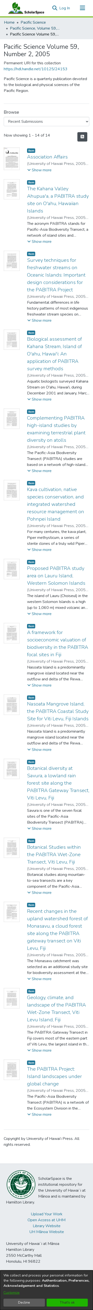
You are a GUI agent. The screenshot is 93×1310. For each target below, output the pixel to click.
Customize (11, 1292)
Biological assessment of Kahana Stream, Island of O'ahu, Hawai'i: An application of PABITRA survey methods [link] (54, 354)
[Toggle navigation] (82, 8)
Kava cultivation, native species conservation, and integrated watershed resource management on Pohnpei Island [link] (55, 504)
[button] (55, 8)
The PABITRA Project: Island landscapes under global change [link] (54, 1076)
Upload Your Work (46, 1214)
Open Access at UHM (46, 1220)
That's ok (67, 1302)
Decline (24, 1302)
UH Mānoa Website (46, 1232)
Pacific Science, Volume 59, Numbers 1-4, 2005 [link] (35, 28)
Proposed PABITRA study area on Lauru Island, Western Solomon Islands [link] (56, 575)
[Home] (25, 8)
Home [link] (9, 22)
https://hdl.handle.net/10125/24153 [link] (35, 69)
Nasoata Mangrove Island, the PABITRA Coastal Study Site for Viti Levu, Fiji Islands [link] (58, 711)
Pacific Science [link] (33, 22)
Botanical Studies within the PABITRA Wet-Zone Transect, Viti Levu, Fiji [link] (54, 854)
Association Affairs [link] (47, 157)
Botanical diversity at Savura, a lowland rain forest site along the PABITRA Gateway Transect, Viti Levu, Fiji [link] (58, 783)
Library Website (47, 1226)
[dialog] (46, 1290)
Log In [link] (64, 8)
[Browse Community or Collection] (46, 121)
